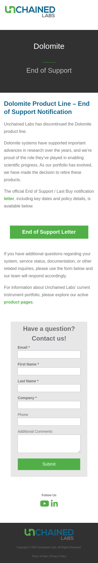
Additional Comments (35, 431)
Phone (23, 415)
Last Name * (28, 381)
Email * (24, 347)
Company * (27, 398)
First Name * (28, 364)
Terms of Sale (40, 556)
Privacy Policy (58, 556)
